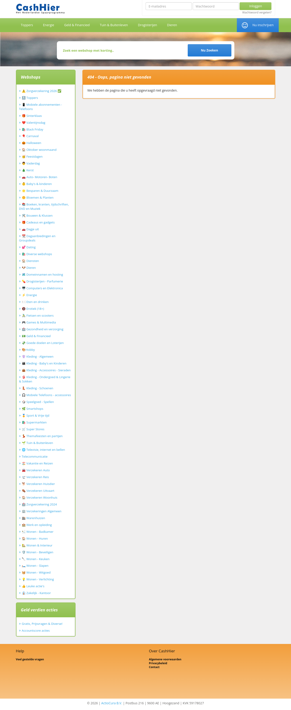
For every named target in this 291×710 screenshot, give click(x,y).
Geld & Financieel (77, 25)
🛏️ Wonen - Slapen (35, 566)
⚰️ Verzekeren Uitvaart (38, 491)
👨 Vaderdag (31, 163)
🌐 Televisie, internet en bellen (43, 450)
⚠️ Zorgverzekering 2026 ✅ (42, 91)
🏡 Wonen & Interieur (37, 545)
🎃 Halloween (31, 143)
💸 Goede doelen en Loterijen (43, 343)
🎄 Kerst (28, 170)
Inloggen (255, 6)
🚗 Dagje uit (30, 229)
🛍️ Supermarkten (34, 422)
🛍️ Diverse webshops (37, 254)
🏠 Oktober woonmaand (39, 150)
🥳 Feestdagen (32, 156)
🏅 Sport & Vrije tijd (35, 415)
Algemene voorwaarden (165, 659)
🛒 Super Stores (33, 429)
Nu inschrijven (262, 25)
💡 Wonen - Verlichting (38, 579)
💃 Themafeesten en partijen (42, 436)
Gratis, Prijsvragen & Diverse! (42, 624)
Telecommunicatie (35, 456)
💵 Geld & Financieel (36, 336)
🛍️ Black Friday (32, 129)
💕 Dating (29, 247)
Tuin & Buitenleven (114, 25)
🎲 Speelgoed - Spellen (38, 402)
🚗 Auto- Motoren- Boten (39, 177)
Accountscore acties (36, 630)
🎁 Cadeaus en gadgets (38, 222)
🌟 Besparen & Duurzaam (40, 191)
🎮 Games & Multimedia (39, 322)
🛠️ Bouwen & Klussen (37, 215)
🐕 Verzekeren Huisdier (38, 484)
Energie (48, 25)
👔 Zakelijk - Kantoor (36, 593)
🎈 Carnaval (30, 136)
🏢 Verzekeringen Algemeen (42, 511)
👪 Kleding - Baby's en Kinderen (44, 363)
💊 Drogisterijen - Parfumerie (42, 281)
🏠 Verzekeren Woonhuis (39, 497)
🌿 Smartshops (32, 409)
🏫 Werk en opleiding (37, 525)
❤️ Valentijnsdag (33, 122)
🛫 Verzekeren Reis (35, 477)
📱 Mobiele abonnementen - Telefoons (40, 107)
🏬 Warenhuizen (33, 518)
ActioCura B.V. (111, 703)
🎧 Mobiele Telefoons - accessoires (46, 395)
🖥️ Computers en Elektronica (42, 288)
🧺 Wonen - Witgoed (36, 572)
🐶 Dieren (29, 268)
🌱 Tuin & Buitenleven (37, 443)
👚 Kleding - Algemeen (37, 356)
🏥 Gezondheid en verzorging (42, 329)
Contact (154, 667)
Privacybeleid (158, 663)
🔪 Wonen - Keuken (36, 559)
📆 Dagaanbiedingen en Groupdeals (37, 238)
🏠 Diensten (30, 261)
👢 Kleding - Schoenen (37, 388)
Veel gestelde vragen (30, 659)
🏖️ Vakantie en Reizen (37, 463)
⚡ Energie (29, 295)
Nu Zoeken (209, 50)
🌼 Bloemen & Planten (38, 197)
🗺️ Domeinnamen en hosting (42, 274)
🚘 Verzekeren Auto (36, 470)
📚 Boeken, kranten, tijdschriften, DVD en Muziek (44, 206)
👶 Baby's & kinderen (37, 184)
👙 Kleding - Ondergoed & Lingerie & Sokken (45, 379)
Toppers (27, 25)
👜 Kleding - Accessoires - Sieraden (46, 370)
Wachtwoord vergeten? (257, 12)
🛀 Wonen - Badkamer (37, 532)
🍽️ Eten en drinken (35, 302)
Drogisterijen (147, 25)
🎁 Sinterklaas (32, 116)
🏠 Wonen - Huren (35, 538)
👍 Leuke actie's (33, 586)
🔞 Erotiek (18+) (33, 309)
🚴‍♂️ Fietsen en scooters (38, 315)
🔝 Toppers (30, 98)
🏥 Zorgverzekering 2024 (39, 504)
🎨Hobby (28, 350)
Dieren (172, 25)
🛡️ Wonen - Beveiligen (37, 552)
